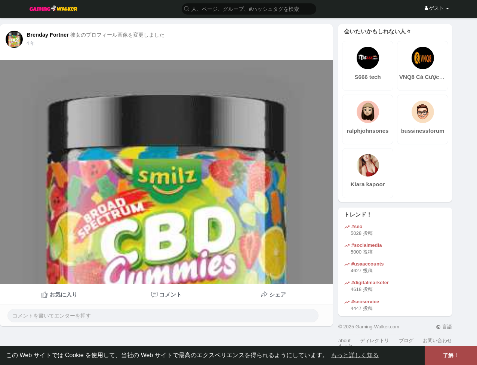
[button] (249, 8)
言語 (444, 326)
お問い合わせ (437, 340)
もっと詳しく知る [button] (355, 355)
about (344, 340)
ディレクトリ (374, 340)
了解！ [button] (451, 355)
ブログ (406, 340)
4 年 (31, 43)
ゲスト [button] (437, 8)
